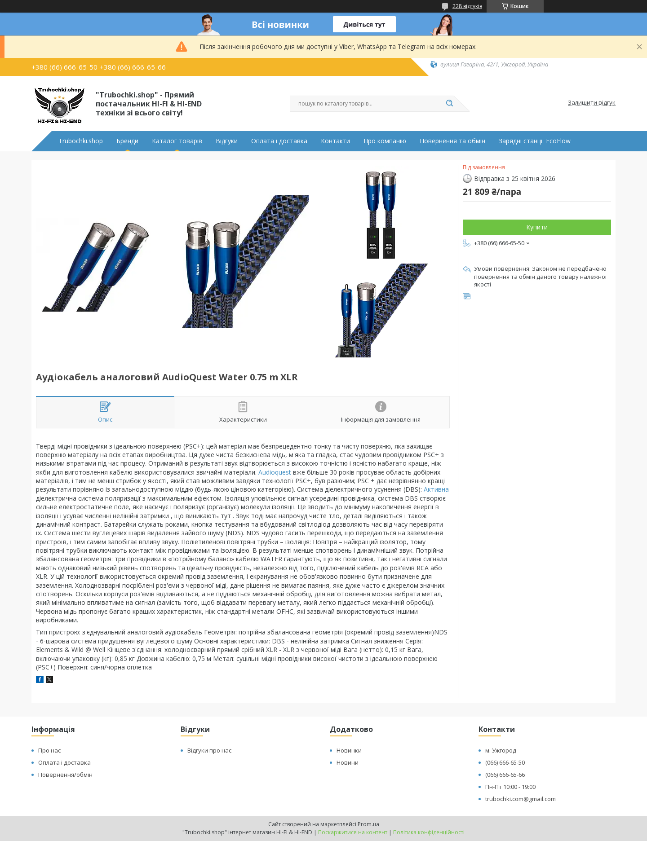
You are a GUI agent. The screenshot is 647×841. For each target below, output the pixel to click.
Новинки (349, 750)
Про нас (49, 750)
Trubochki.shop (80, 141)
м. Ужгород (500, 750)
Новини (348, 762)
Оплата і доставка (279, 141)
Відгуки (227, 141)
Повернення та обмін (452, 141)
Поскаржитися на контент (352, 832)
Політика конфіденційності (429, 832)
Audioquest (274, 472)
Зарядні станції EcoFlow (535, 141)
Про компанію (384, 141)
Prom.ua (368, 824)
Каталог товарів (177, 141)
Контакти (335, 141)
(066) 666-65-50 (505, 762)
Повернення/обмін (65, 775)
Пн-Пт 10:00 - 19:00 (510, 787)
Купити (537, 227)
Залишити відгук (592, 103)
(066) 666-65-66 (505, 775)
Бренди (127, 141)
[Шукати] (449, 104)
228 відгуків (467, 6)
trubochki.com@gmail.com (520, 799)
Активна (436, 489)
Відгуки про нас (209, 750)
